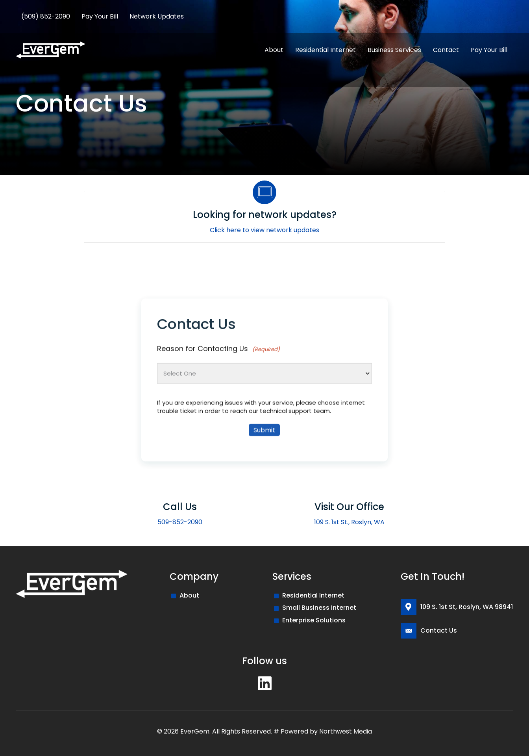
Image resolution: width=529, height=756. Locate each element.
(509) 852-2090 (45, 16)
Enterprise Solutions (314, 620)
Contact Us (438, 630)
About (189, 595)
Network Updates (156, 16)
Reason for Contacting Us (218, 389)
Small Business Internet (319, 607)
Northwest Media (345, 731)
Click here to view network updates (264, 230)
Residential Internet (313, 595)
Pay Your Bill (99, 16)
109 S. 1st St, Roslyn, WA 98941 (466, 606)
